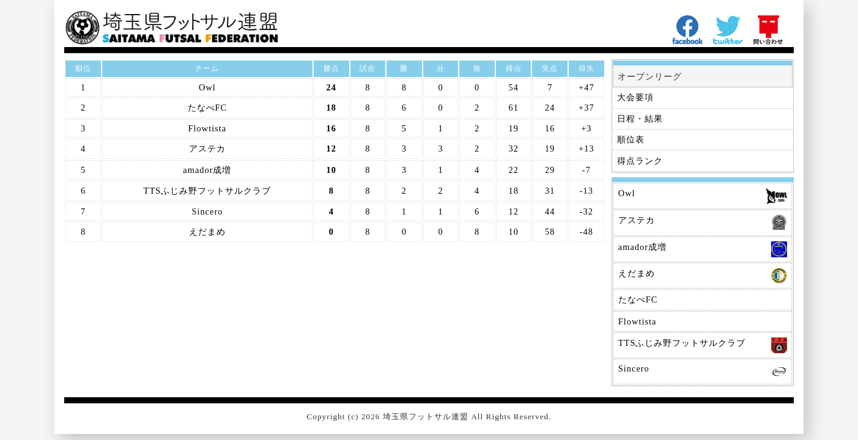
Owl (207, 87)
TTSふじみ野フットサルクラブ (208, 191)
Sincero (207, 211)
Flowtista (207, 128)
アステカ (207, 148)
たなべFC (207, 107)
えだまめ (207, 232)
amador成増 (207, 170)
